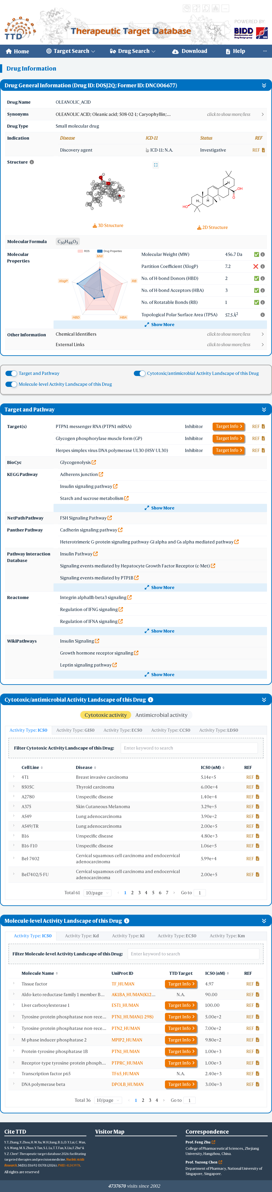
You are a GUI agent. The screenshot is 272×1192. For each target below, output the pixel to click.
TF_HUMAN (123, 983)
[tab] (28, 730)
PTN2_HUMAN (126, 1028)
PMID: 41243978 (69, 1165)
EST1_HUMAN (125, 1005)
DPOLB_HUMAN (128, 1084)
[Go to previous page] (118, 892)
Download (189, 51)
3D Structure (108, 225)
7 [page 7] (167, 892)
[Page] (199, 892)
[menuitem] (17, 51)
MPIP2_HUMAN (127, 1039)
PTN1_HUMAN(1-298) (133, 1016)
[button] (161, 114)
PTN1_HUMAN (126, 1051)
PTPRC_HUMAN (127, 1062)
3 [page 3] (139, 892)
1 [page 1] (125, 892)
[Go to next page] (174, 892)
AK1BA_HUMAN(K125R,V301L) (141, 994)
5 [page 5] (153, 892)
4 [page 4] (146, 892)
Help (235, 51)
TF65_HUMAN (125, 1073)
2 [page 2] (132, 892)
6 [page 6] (160, 892)
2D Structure (212, 227)
